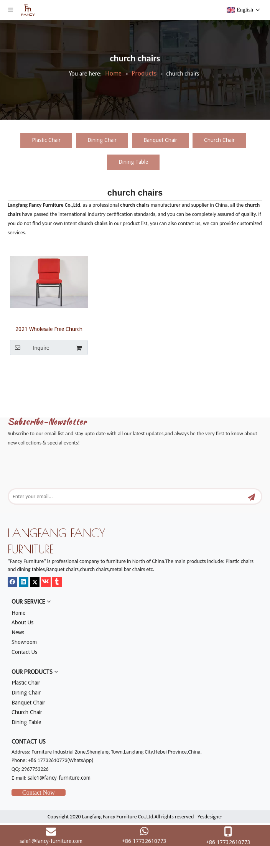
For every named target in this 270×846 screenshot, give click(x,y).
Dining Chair (102, 140)
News (18, 632)
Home (18, 613)
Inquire (29, 347)
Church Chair (219, 140)
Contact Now (38, 792)
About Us (22, 622)
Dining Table (133, 162)
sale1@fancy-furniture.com (59, 778)
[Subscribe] (251, 496)
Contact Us (24, 652)
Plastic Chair (46, 140)
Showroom (24, 642)
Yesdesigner (210, 817)
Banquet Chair (160, 140)
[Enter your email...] (122, 496)
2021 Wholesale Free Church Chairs (48, 329)
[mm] (14, 379)
